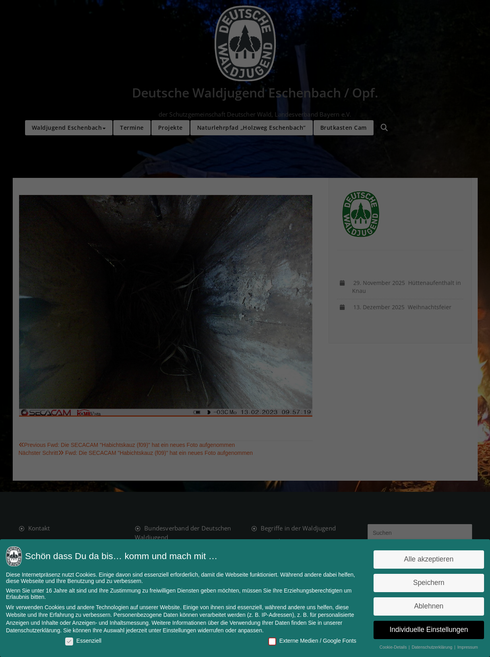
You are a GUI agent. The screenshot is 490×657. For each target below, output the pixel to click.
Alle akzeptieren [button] (425, 560)
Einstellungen (181, 630)
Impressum (463, 646)
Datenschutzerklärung (37, 630)
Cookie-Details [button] (391, 646)
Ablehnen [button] (425, 606)
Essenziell (86, 640)
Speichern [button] (425, 583)
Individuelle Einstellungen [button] (425, 629)
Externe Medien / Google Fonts (311, 640)
